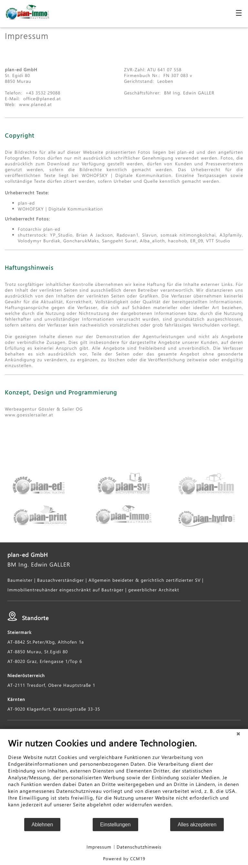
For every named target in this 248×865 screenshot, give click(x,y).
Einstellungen (115, 824)
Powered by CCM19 (124, 858)
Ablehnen (42, 824)
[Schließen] (238, 734)
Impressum (99, 847)
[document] (124, 777)
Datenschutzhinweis (139, 847)
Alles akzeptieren (197, 824)
